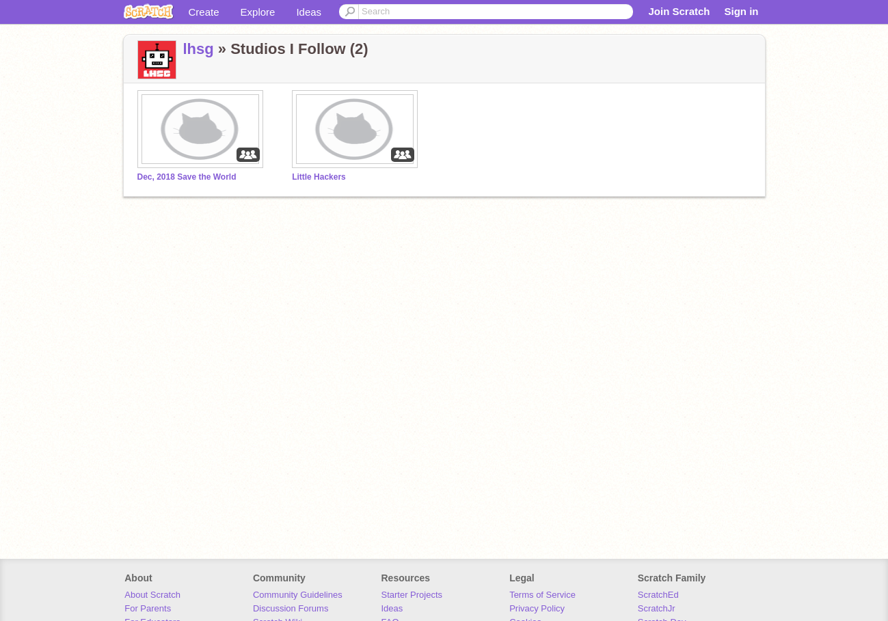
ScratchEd (658, 595)
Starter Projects (412, 595)
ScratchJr (656, 608)
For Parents (147, 608)
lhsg (198, 48)
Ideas (308, 12)
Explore (258, 12)
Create (204, 12)
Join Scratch (679, 11)
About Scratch (152, 595)
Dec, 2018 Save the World (187, 177)
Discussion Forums (291, 608)
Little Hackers (319, 177)
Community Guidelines (297, 595)
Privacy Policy (537, 608)
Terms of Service (542, 595)
